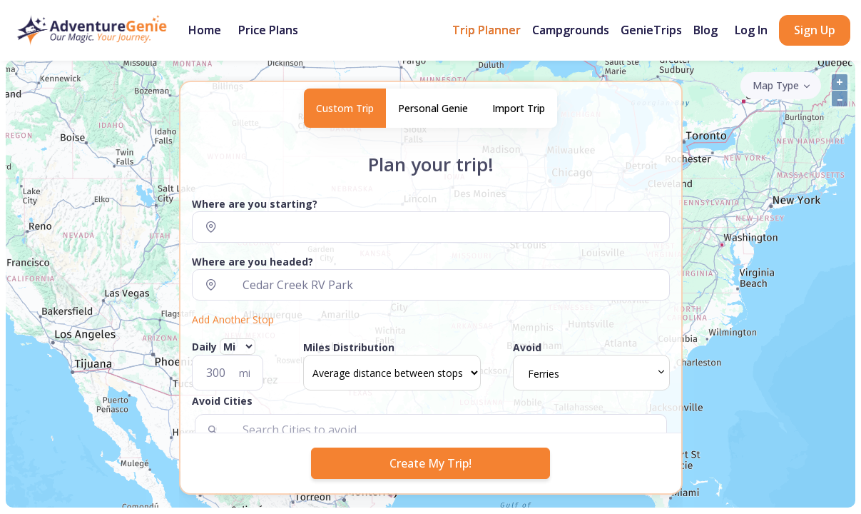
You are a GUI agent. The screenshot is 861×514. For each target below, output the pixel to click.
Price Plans (268, 30)
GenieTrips (651, 30)
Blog (705, 30)
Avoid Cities (222, 401)
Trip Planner (486, 30)
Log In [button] (751, 30)
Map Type (776, 85)
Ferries (543, 374)
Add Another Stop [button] (233, 319)
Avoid (527, 347)
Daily (223, 346)
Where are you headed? (252, 261)
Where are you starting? (254, 204)
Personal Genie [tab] (433, 108)
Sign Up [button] (814, 30)
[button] (431, 403)
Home (204, 30)
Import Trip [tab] (518, 108)
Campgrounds (570, 30)
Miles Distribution (348, 347)
